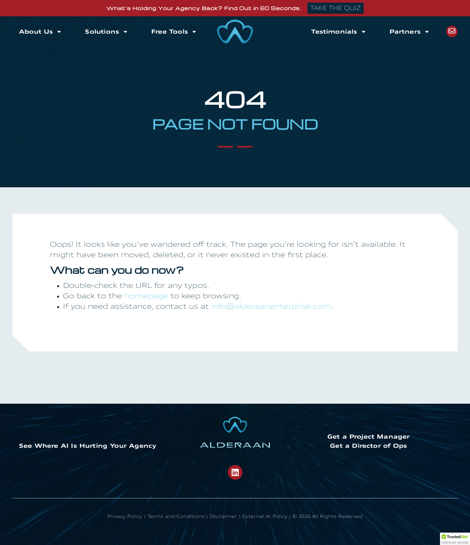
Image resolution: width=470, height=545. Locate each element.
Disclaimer (223, 516)
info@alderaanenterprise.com (271, 307)
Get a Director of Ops (368, 446)
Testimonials (338, 31)
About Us (40, 31)
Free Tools (174, 31)
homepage (146, 296)
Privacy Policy (124, 516)
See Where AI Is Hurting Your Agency (87, 446)
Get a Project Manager (368, 436)
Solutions (106, 31)
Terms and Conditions (176, 516)
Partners (409, 31)
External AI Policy (265, 516)
